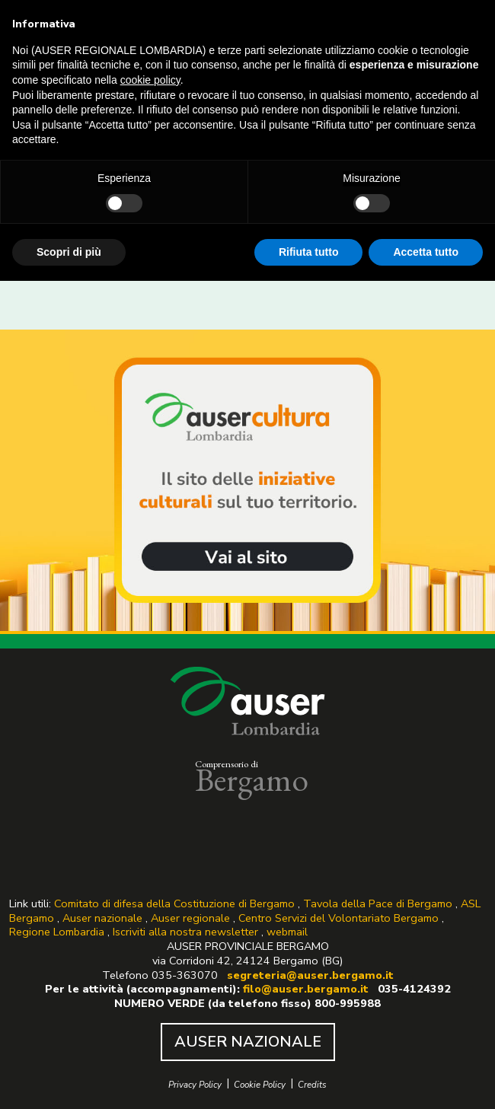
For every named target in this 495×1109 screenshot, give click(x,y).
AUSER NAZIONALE (247, 1041)
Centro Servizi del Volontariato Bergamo (338, 918)
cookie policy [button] (150, 80)
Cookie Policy (260, 1085)
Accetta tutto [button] (425, 252)
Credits (312, 1085)
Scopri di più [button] (69, 252)
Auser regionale (190, 918)
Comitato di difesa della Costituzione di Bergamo (174, 903)
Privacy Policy (195, 1085)
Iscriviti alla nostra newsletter (185, 931)
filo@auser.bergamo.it (307, 988)
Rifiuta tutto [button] (309, 252)
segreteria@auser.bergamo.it (310, 975)
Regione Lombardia (56, 931)
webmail (287, 931)
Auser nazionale (102, 918)
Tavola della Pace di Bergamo (377, 903)
